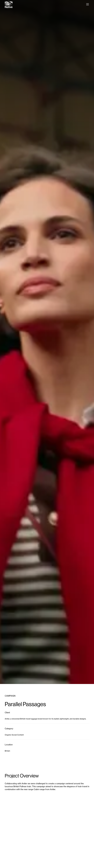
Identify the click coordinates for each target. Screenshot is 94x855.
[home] (9, 4)
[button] (87, 4)
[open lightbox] (47, 827)
